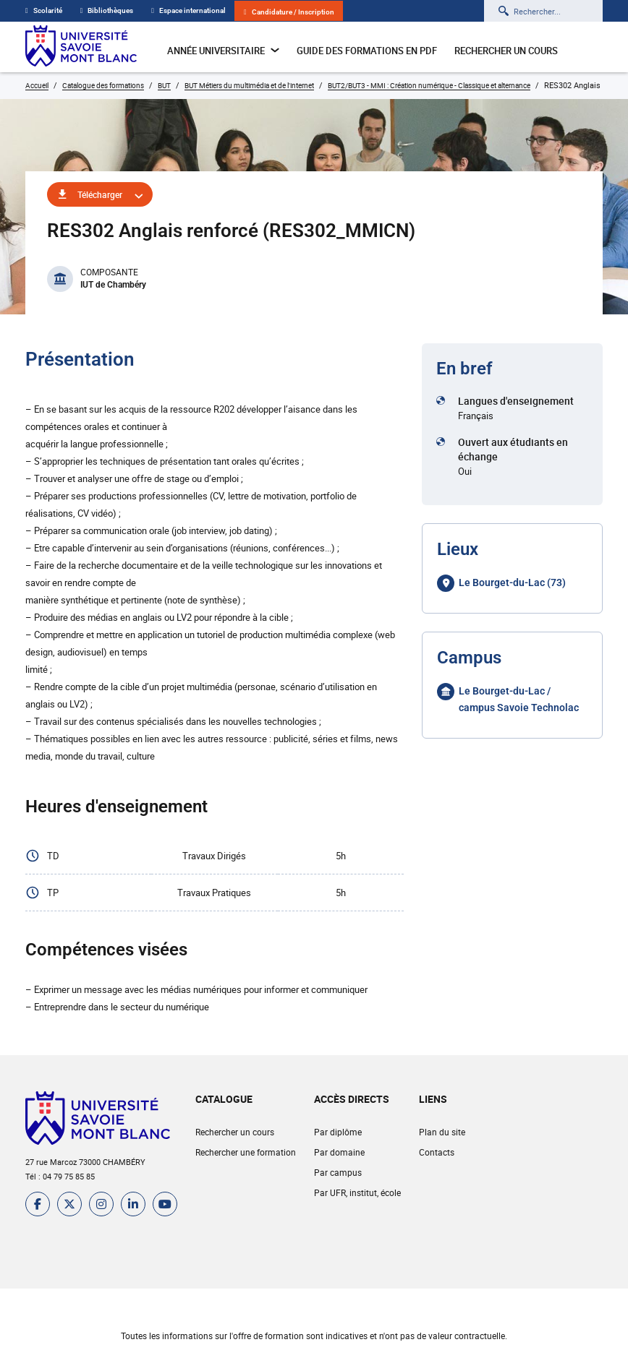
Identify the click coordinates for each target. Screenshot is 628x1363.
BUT (164, 85)
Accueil (36, 85)
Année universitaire (223, 50)
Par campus (338, 1172)
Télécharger (99, 194)
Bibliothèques (107, 10)
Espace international (188, 10)
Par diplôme (338, 1132)
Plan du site (442, 1132)
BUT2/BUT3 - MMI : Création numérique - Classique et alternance (429, 85)
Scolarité (43, 10)
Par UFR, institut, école (357, 1192)
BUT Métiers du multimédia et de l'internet (249, 85)
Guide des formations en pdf (367, 50)
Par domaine (339, 1152)
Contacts (436, 1152)
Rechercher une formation (245, 1152)
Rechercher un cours (506, 50)
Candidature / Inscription (289, 12)
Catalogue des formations (103, 85)
